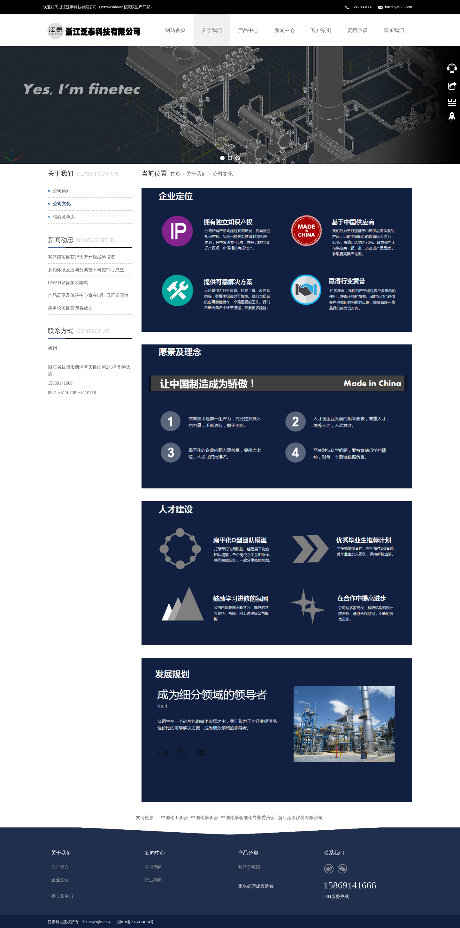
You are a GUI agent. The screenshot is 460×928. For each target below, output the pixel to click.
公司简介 (62, 190)
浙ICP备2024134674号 (135, 922)
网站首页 (175, 30)
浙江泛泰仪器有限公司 (300, 817)
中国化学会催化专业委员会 (248, 817)
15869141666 (361, 7)
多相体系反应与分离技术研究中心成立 (86, 270)
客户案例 (321, 30)
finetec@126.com (398, 7)
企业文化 (60, 880)
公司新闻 (154, 867)
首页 (175, 174)
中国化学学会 (204, 817)
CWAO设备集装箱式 (68, 282)
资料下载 (357, 30)
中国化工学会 (174, 817)
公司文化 (222, 174)
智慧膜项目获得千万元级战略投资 (81, 257)
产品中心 (248, 30)
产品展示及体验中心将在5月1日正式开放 (88, 295)
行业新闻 (154, 880)
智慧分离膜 (249, 867)
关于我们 (212, 30)
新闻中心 (284, 30)
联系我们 (394, 30)
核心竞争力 (64, 217)
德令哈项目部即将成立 (70, 308)
